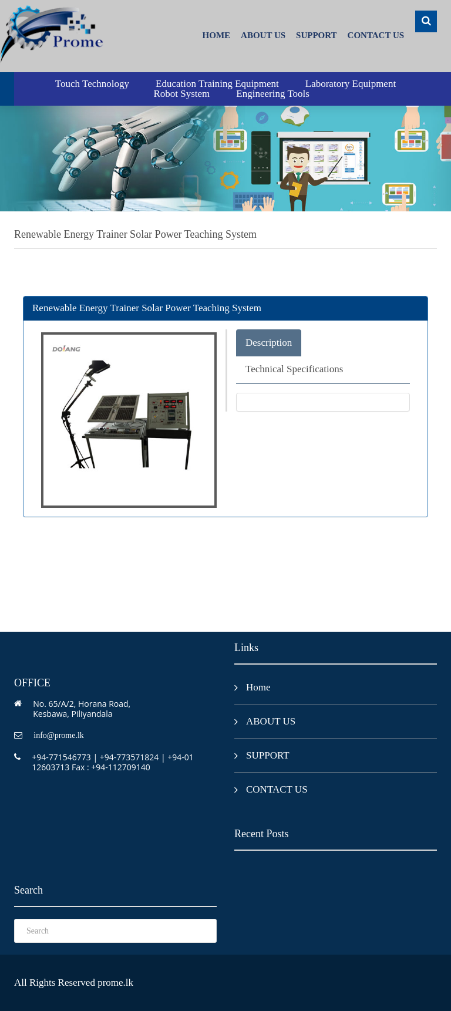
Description (268, 342)
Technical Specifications (294, 369)
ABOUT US (263, 35)
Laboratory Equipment (350, 83)
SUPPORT (316, 35)
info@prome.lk (58, 735)
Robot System (181, 93)
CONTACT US (376, 35)
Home (217, 35)
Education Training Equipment (217, 83)
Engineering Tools (272, 93)
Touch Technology (92, 83)
